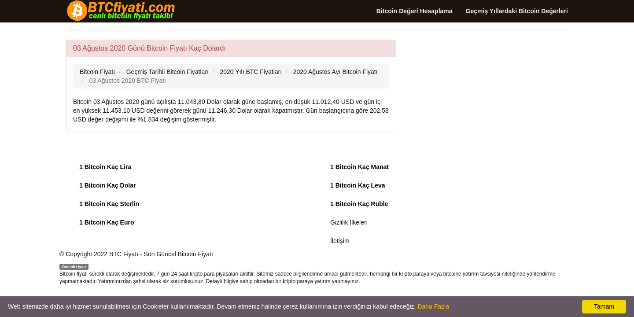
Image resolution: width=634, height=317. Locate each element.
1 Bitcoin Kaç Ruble (359, 203)
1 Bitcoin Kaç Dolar (107, 185)
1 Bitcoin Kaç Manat (359, 166)
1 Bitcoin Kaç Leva (357, 185)
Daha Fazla (433, 306)
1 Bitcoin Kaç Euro (106, 222)
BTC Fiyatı (123, 254)
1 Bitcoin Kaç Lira (105, 166)
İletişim (340, 240)
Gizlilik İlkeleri (349, 222)
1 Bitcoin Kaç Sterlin (109, 203)
